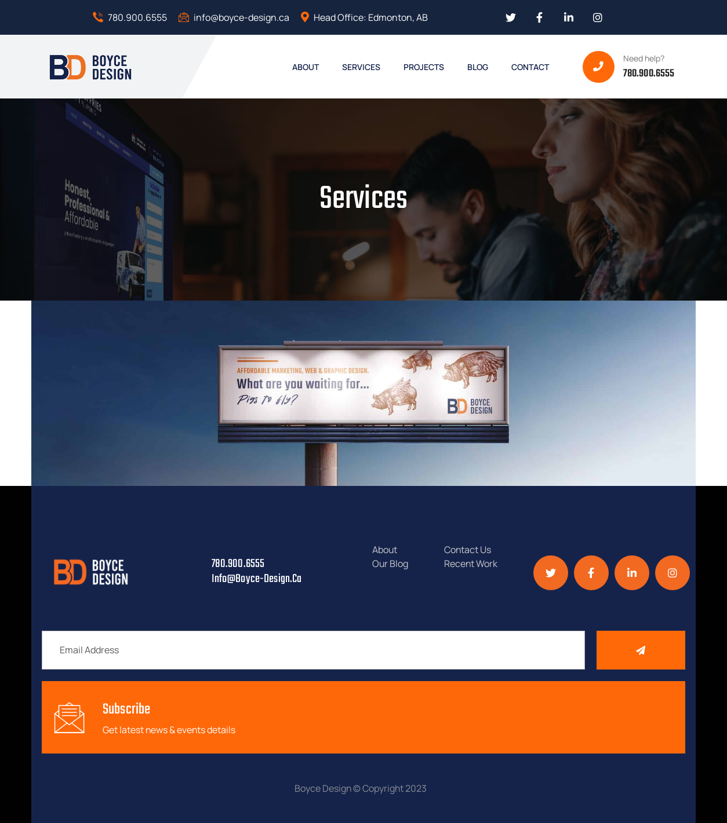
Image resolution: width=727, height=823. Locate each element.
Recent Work (471, 563)
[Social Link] (510, 17)
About (385, 549)
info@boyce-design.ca (234, 17)
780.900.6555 (130, 17)
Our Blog (390, 563)
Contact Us (468, 549)
